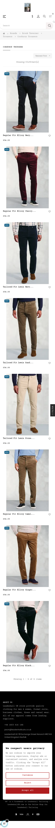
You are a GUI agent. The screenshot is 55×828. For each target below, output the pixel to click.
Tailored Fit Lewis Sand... (18, 363)
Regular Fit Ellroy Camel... (19, 514)
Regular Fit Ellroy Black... (19, 666)
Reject (27, 783)
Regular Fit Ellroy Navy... (18, 135)
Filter (53, 411)
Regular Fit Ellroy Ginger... (19, 590)
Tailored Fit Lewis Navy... (18, 287)
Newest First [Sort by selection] (43, 55)
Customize (27, 775)
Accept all (27, 790)
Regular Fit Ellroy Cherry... (19, 211)
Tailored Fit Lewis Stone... (19, 438)
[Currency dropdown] (32, 16)
